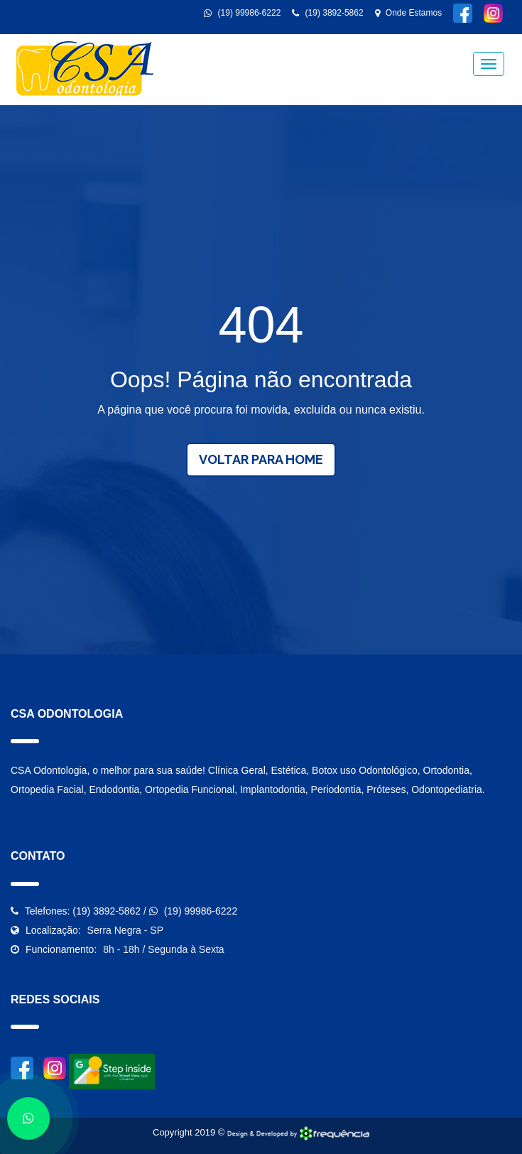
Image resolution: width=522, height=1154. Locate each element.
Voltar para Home (261, 459)
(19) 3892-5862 (327, 13)
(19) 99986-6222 (242, 13)
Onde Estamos (408, 13)
